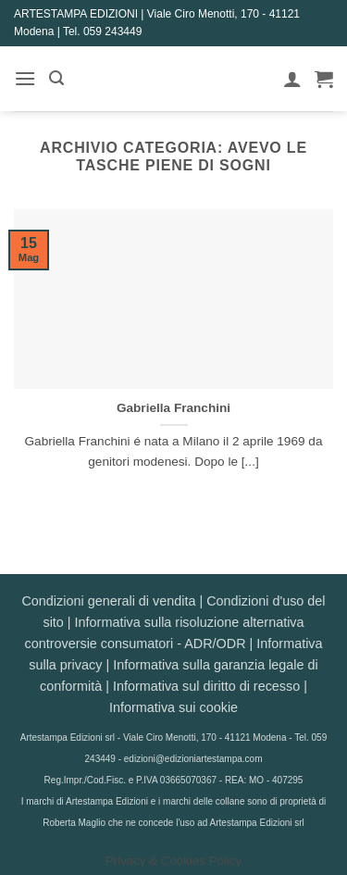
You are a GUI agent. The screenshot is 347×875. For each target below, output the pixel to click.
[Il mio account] (292, 78)
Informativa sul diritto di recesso (206, 686)
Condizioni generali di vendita (108, 601)
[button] (25, 78)
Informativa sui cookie (173, 707)
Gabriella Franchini (173, 408)
